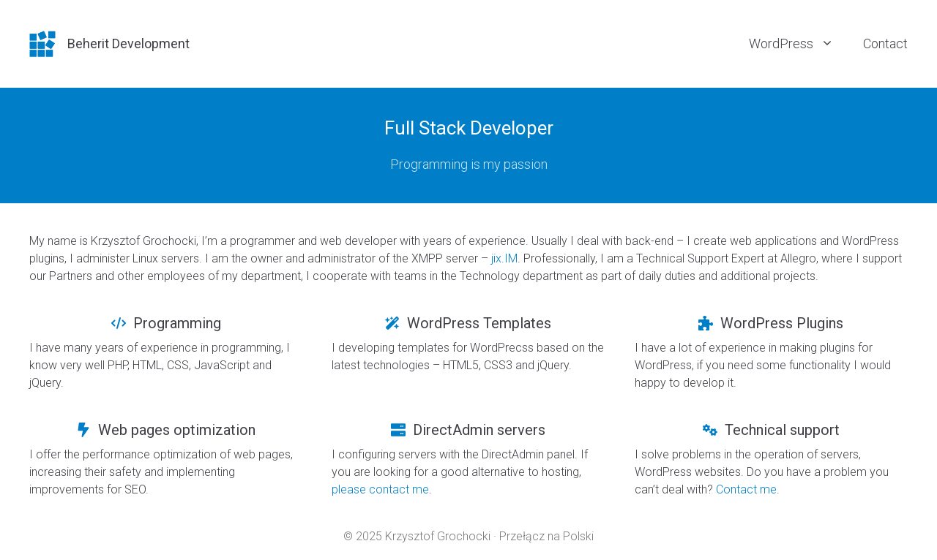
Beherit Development (128, 43)
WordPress (798, 44)
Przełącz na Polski (546, 536)
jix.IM (504, 258)
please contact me (380, 489)
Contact (885, 43)
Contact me (746, 489)
